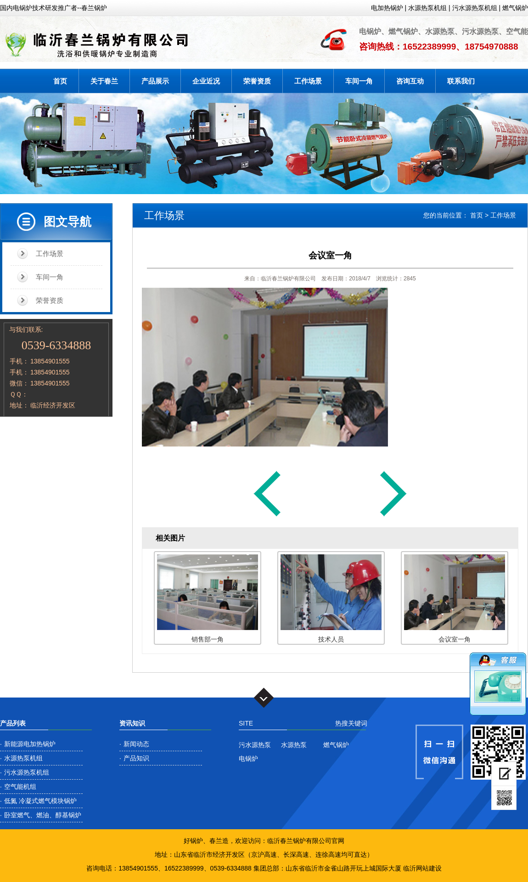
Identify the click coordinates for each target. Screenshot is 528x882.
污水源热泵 (255, 744)
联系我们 (461, 81)
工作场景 (308, 81)
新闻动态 (136, 744)
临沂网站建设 (422, 868)
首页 (60, 81)
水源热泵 (294, 744)
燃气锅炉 (515, 7)
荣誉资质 (257, 81)
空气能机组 (20, 786)
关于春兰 (104, 81)
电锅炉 (248, 758)
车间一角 (359, 81)
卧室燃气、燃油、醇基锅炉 (42, 815)
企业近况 (206, 81)
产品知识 (136, 758)
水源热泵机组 (427, 7)
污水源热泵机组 (474, 7)
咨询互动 (410, 81)
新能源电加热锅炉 (30, 744)
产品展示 (155, 81)
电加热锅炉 (387, 7)
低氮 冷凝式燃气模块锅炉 (40, 800)
